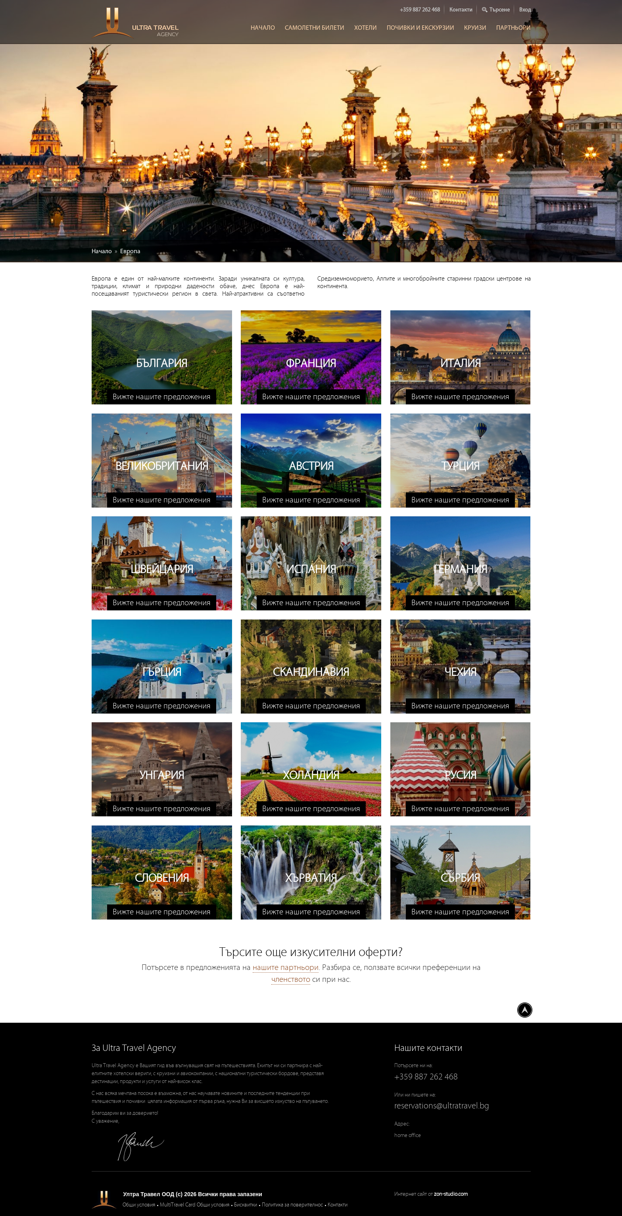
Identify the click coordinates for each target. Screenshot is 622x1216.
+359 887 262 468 (420, 9)
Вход (525, 9)
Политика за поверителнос (292, 1205)
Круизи (475, 27)
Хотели (365, 27)
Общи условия (139, 1205)
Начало (263, 27)
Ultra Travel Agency (136, 23)
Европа (130, 251)
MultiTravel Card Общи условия (194, 1205)
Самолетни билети (314, 27)
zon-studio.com (451, 1194)
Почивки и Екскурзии (420, 27)
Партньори (513, 27)
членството (290, 979)
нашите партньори (286, 967)
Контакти (460, 9)
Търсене (500, 9)
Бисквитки (245, 1205)
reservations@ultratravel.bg (441, 1106)
